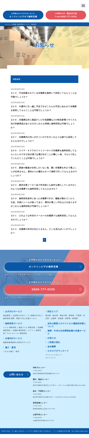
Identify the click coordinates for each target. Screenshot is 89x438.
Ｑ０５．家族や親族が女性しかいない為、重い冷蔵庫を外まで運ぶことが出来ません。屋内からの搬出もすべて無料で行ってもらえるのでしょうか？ (44, 171)
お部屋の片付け (19, 316)
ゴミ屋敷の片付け (34, 316)
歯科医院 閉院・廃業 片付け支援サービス (20, 319)
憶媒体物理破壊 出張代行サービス (17, 343)
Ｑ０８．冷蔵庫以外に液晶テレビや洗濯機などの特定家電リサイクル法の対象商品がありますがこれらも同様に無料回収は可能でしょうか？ (44, 123)
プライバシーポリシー (53, 356)
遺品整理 (6, 316)
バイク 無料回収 (9, 328)
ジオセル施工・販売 (11, 352)
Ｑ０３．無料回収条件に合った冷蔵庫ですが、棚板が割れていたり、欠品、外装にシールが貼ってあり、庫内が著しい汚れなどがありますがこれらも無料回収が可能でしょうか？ (44, 202)
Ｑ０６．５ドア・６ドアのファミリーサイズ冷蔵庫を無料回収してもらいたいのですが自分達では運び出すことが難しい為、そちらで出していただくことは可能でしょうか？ (44, 154)
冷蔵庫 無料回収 (19, 331)
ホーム (7, 24)
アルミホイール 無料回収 (17, 334)
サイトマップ (50, 359)
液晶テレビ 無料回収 (27, 328)
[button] (83, 5)
